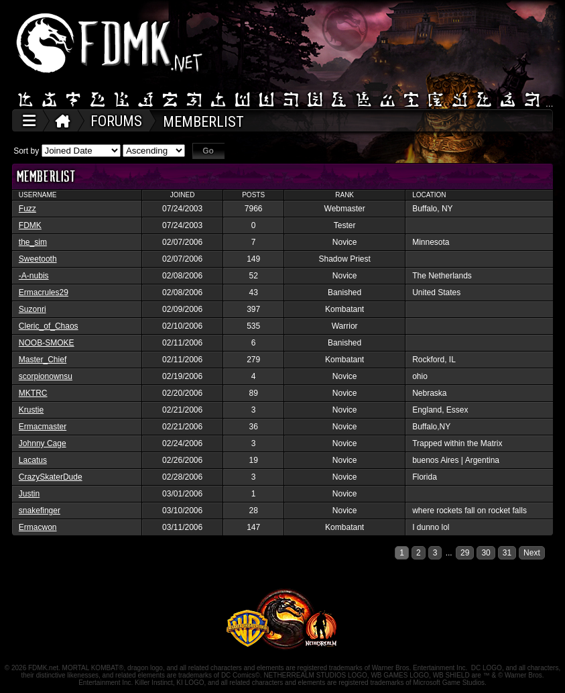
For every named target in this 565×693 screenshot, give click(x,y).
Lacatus (33, 460)
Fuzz (27, 208)
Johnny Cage (42, 443)
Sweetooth (38, 259)
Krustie (31, 410)
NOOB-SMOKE (46, 343)
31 (507, 552)
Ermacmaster (42, 426)
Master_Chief (42, 359)
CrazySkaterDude (50, 477)
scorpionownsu (45, 376)
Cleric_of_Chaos (48, 326)
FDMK (30, 225)
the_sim (33, 242)
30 (485, 552)
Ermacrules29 (43, 292)
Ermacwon (38, 527)
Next (531, 552)
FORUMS (116, 121)
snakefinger (39, 510)
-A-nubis (34, 275)
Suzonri (32, 309)
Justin (29, 493)
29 (464, 552)
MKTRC (33, 393)
